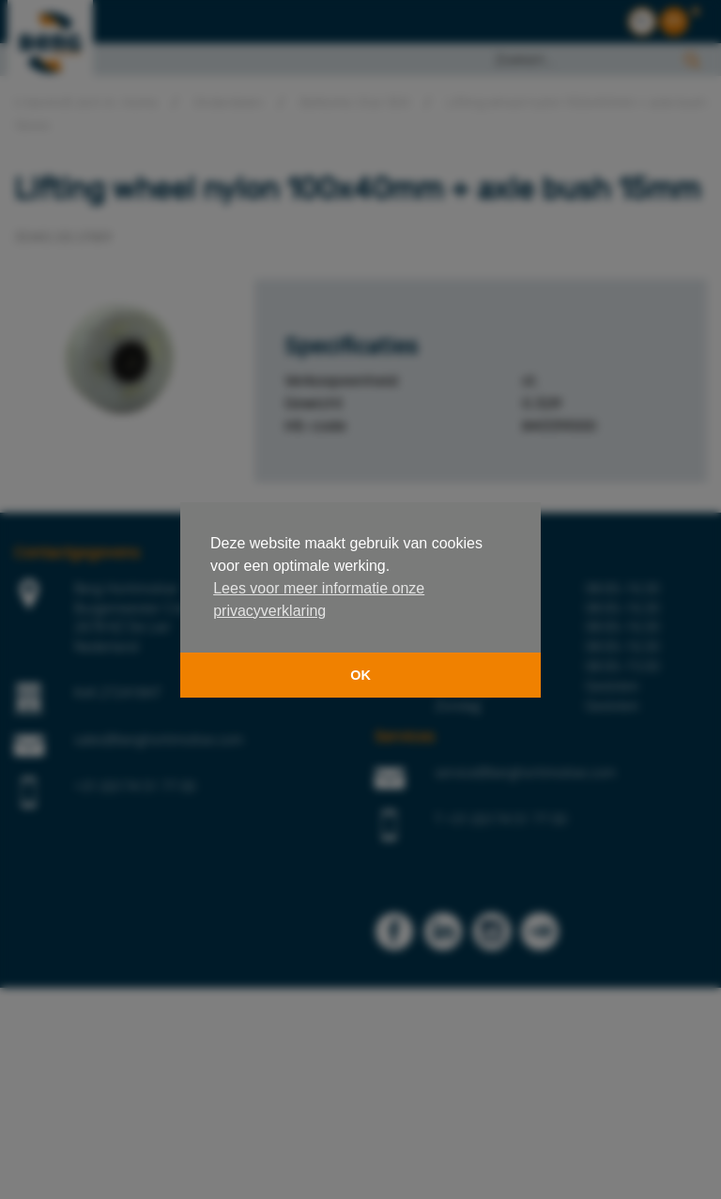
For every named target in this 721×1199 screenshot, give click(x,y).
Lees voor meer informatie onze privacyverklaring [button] (318, 599)
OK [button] (360, 675)
